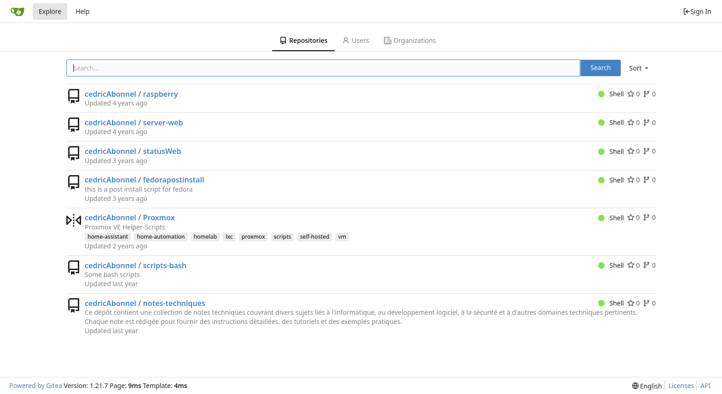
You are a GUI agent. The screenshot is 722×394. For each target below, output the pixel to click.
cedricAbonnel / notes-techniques (145, 303)
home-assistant (107, 237)
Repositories (303, 40)
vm (342, 237)
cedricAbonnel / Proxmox (130, 217)
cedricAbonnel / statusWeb (133, 151)
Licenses (681, 385)
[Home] (17, 11)
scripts (282, 237)
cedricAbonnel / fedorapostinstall (144, 179)
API (705, 385)
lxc (229, 237)
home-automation (161, 237)
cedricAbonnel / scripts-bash (135, 265)
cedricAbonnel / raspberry (131, 94)
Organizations (410, 40)
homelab (205, 237)
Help (83, 11)
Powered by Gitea (35, 385)
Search (600, 67)
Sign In (697, 11)
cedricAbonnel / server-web (134, 122)
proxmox (253, 237)
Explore (50, 11)
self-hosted (314, 237)
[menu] (639, 68)
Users (355, 40)
